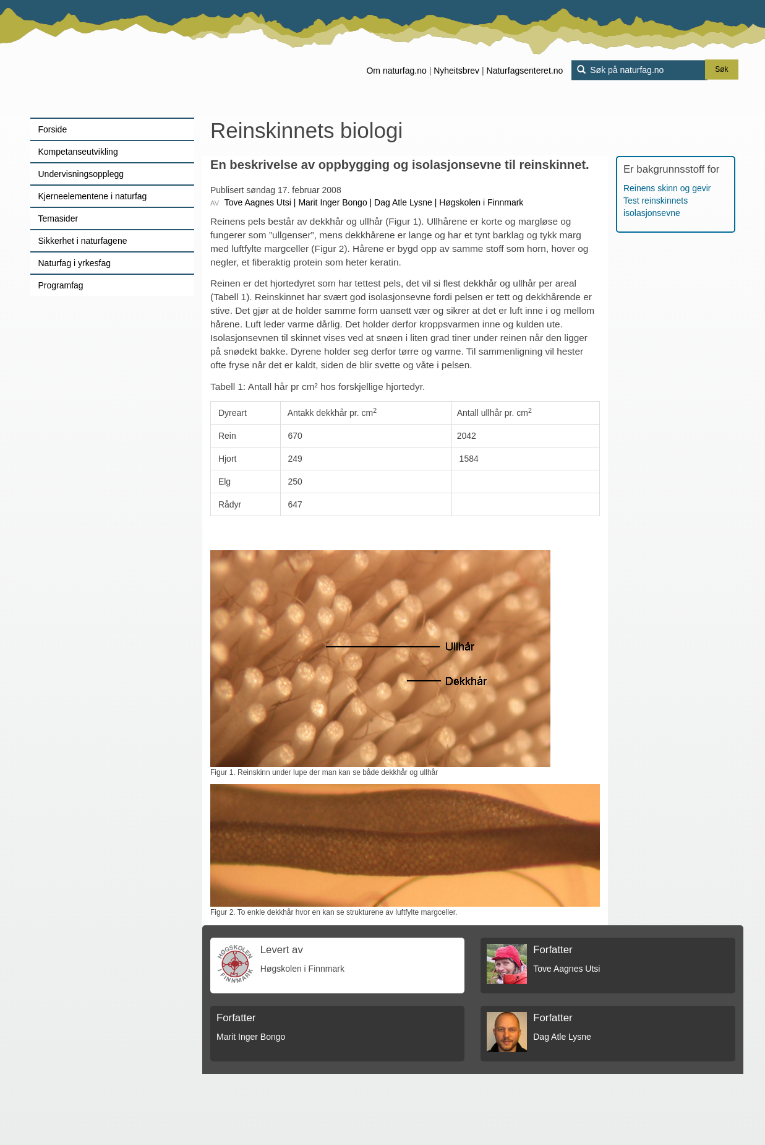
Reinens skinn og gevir (667, 188)
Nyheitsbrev (456, 71)
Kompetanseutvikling (78, 152)
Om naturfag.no (396, 71)
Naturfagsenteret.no (525, 71)
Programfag (60, 285)
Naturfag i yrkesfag (74, 263)
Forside (52, 129)
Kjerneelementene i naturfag (92, 196)
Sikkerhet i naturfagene (82, 241)
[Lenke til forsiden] (107, 59)
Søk (721, 70)
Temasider (58, 218)
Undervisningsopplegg (81, 174)
